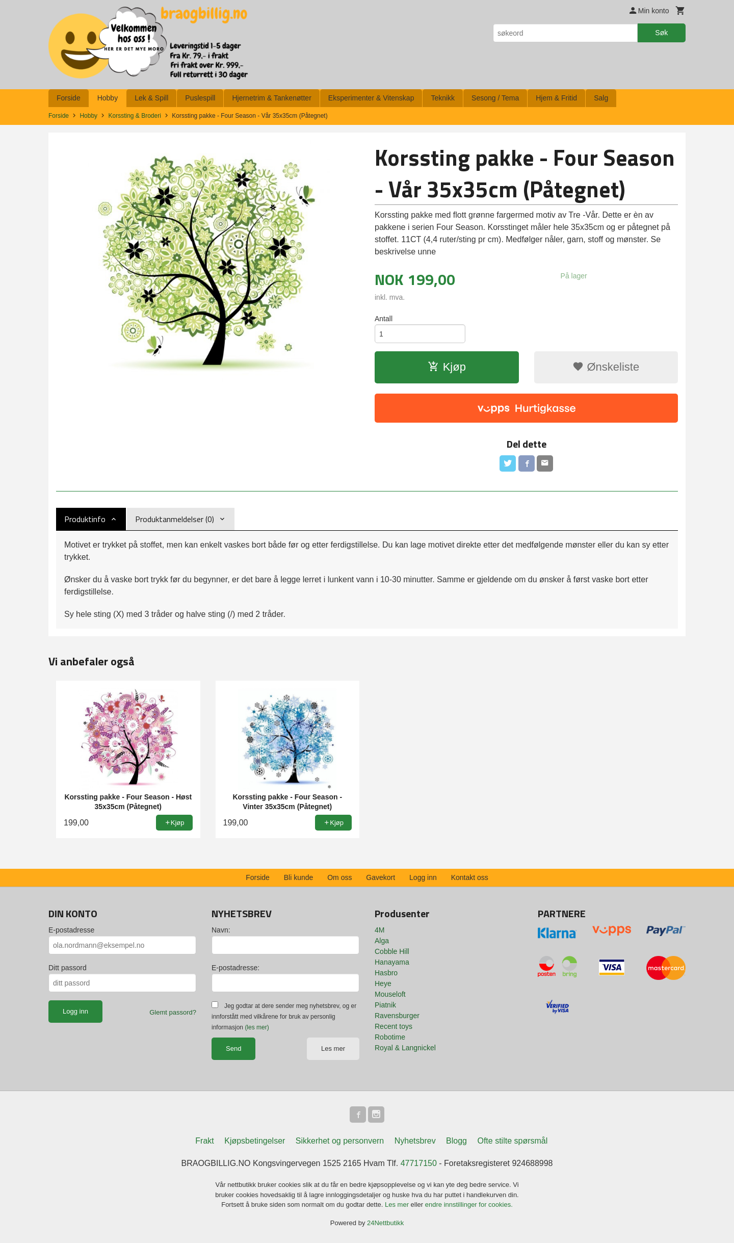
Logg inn (423, 877)
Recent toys (393, 1026)
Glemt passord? (172, 1012)
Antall (383, 319)
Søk (661, 33)
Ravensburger (397, 1016)
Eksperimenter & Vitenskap (371, 98)
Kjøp (447, 366)
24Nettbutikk (385, 1223)
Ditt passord (67, 968)
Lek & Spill (151, 98)
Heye (383, 983)
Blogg (456, 1140)
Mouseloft (390, 994)
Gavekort (380, 877)
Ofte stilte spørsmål (512, 1140)
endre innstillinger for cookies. (469, 1204)
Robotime (390, 1037)
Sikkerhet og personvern (340, 1140)
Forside (69, 98)
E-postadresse (71, 930)
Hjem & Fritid (556, 98)
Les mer (333, 1048)
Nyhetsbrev (415, 1140)
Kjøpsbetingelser (254, 1140)
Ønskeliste (605, 366)
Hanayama (392, 962)
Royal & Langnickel (405, 1048)
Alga (382, 941)
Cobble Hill (392, 951)
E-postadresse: (235, 968)
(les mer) (257, 1027)
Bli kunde (298, 877)
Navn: (221, 930)
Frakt (204, 1140)
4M (379, 930)
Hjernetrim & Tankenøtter (271, 98)
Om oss (339, 877)
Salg (601, 98)
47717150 (419, 1163)
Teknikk (443, 98)
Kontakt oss (469, 877)
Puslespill (200, 98)
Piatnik (385, 1005)
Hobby (107, 98)
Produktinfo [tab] (85, 519)
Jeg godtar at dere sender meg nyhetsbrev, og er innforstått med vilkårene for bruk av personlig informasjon (284, 1016)
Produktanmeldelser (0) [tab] (174, 519)
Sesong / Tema (495, 98)
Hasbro (386, 973)
